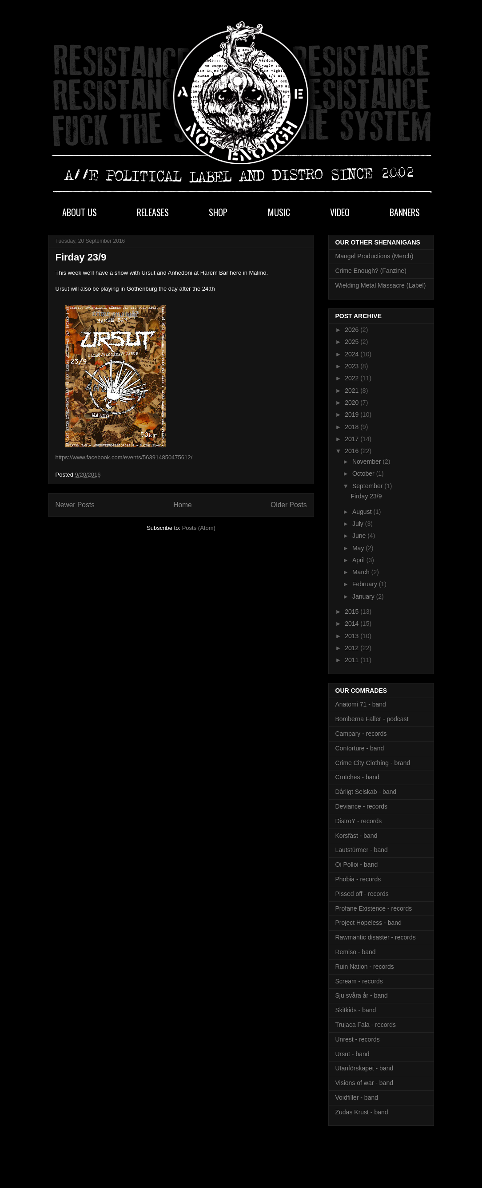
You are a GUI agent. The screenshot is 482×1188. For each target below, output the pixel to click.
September (368, 485)
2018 (352, 426)
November (367, 461)
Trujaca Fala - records (365, 1024)
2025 (352, 341)
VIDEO (340, 212)
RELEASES (153, 212)
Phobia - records (358, 879)
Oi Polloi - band (356, 864)
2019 (352, 414)
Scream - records (359, 981)
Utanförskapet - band (364, 1068)
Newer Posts (75, 505)
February (365, 584)
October (364, 473)
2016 (352, 450)
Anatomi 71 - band (360, 704)
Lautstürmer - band (361, 849)
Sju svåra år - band (361, 995)
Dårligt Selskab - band (366, 791)
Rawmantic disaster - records (375, 937)
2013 (352, 635)
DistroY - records (358, 821)
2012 (352, 647)
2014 (352, 623)
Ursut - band (352, 1054)
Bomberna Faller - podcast (372, 718)
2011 (352, 659)
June (359, 535)
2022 (352, 378)
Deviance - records (361, 806)
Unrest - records (357, 1039)
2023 (352, 366)
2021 (352, 390)
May (359, 548)
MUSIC (279, 212)
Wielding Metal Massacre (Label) (380, 285)
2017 (352, 438)
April (359, 560)
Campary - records (361, 733)
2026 (352, 329)
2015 (352, 611)
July (358, 523)
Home (182, 505)
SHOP (218, 212)
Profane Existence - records (373, 908)
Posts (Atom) (198, 528)
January (364, 596)
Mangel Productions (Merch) (374, 256)
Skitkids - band (355, 1010)
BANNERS (405, 212)
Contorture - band (359, 748)
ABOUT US (79, 212)
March (361, 572)
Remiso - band (355, 951)
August (362, 511)
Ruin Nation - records (364, 966)
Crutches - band (357, 777)
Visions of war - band (364, 1082)
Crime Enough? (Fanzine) (370, 270)
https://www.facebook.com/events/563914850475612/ (124, 457)
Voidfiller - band (356, 1097)
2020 (352, 402)
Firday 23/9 (81, 257)
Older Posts (289, 505)
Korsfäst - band (356, 835)
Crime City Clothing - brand (372, 762)
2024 (352, 354)
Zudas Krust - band (361, 1112)
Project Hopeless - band (368, 922)
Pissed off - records (362, 893)
